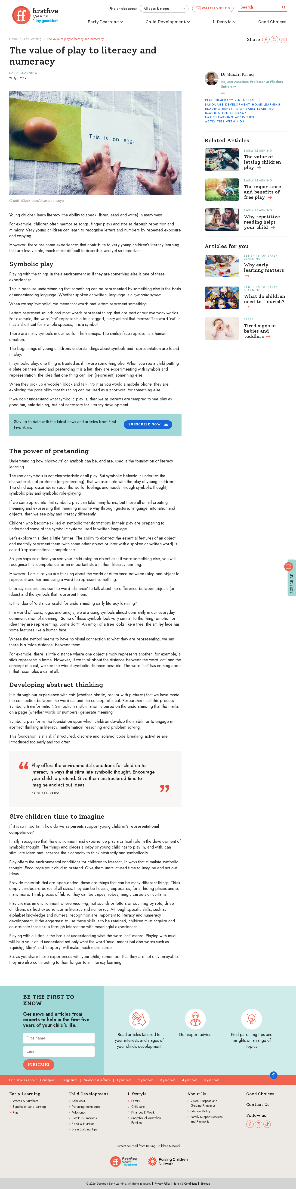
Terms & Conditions (185, 1184)
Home (13, 39)
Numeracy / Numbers (234, 100)
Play (209, 100)
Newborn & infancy (97, 1080)
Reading (213, 109)
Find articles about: (123, 8)
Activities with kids (224, 121)
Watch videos (213, 8)
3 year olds (167, 1080)
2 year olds (145, 1080)
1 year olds (124, 1080)
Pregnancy (69, 1080)
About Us (196, 1094)
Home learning (266, 105)
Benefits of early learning (248, 109)
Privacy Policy (162, 1184)
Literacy (238, 113)
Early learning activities (229, 117)
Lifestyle (137, 1094)
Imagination (217, 113)
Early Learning (31, 39)
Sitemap (205, 1184)
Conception (48, 1080)
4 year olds (189, 1080)
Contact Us (257, 1104)
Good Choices (260, 1094)
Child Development (88, 1094)
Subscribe (39, 1065)
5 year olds (211, 1080)
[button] (148, 424)
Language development (227, 105)
